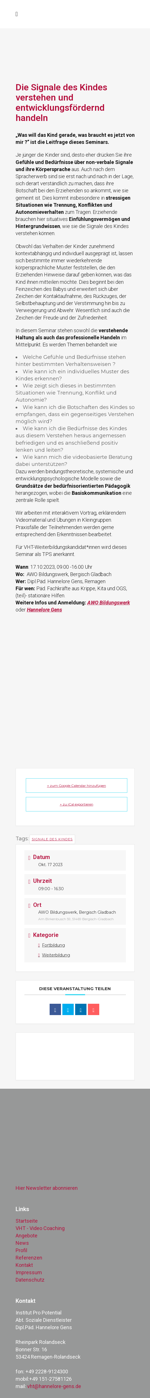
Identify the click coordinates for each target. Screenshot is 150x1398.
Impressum (29, 1272)
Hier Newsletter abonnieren (47, 1188)
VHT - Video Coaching (40, 1228)
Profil (21, 1250)
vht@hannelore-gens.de (54, 1386)
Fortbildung (51, 945)
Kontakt (24, 1265)
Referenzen (29, 1258)
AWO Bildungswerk (108, 603)
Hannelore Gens (44, 610)
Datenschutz (30, 1280)
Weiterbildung (54, 955)
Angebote (26, 1236)
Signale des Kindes (52, 839)
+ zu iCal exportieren (76, 804)
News (22, 1243)
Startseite (27, 1221)
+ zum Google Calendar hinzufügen (76, 785)
